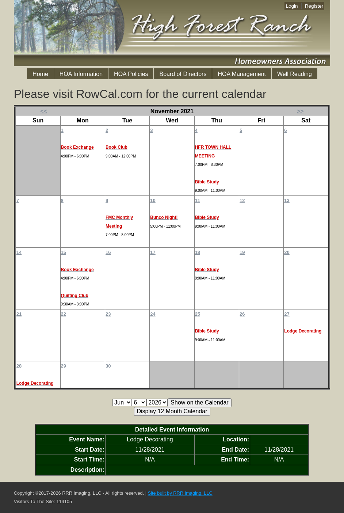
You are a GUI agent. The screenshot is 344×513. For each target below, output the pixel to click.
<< (43, 111)
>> (300, 111)
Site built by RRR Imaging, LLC (180, 493)
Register (314, 6)
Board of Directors (182, 74)
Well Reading (294, 74)
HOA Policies (131, 74)
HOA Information (81, 74)
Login (292, 6)
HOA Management (242, 74)
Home (40, 74)
